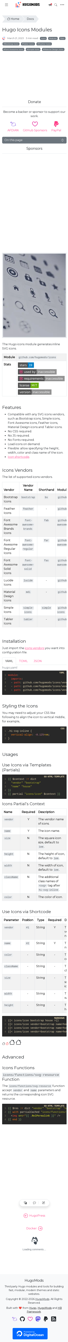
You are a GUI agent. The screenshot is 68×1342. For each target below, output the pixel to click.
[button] (34, 1203)
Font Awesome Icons (14, 49)
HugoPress (34, 1216)
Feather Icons (45, 44)
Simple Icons (33, 49)
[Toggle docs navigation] (6, 5)
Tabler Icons (28, 44)
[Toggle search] (56, 4)
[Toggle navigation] (62, 5)
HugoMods (27, 4)
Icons (43, 38)
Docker (34, 1228)
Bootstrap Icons (11, 44)
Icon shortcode (18, 457)
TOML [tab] (23, 661)
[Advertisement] (33, 71)
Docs (30, 19)
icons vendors (34, 648)
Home (13, 19)
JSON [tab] (38, 661)
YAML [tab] (9, 661)
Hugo (32, 1308)
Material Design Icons (53, 49)
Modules (52, 38)
